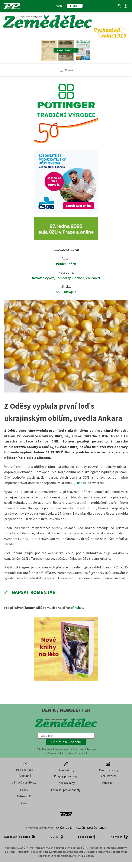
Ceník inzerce (108, 776)
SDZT (103, 828)
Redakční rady (66, 783)
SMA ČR (92, 828)
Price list (107, 783)
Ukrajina (70, 292)
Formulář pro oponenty (66, 790)
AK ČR (60, 828)
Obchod (78, 278)
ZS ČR (70, 828)
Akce (24, 803)
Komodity (63, 278)
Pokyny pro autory (66, 776)
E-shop (24, 789)
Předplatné (24, 776)
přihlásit (76, 607)
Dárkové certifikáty (24, 782)
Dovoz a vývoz (43, 278)
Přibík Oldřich (66, 264)
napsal (82, 483)
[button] (66, 742)
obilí (59, 292)
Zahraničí (93, 278)
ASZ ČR (80, 828)
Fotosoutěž (24, 796)
